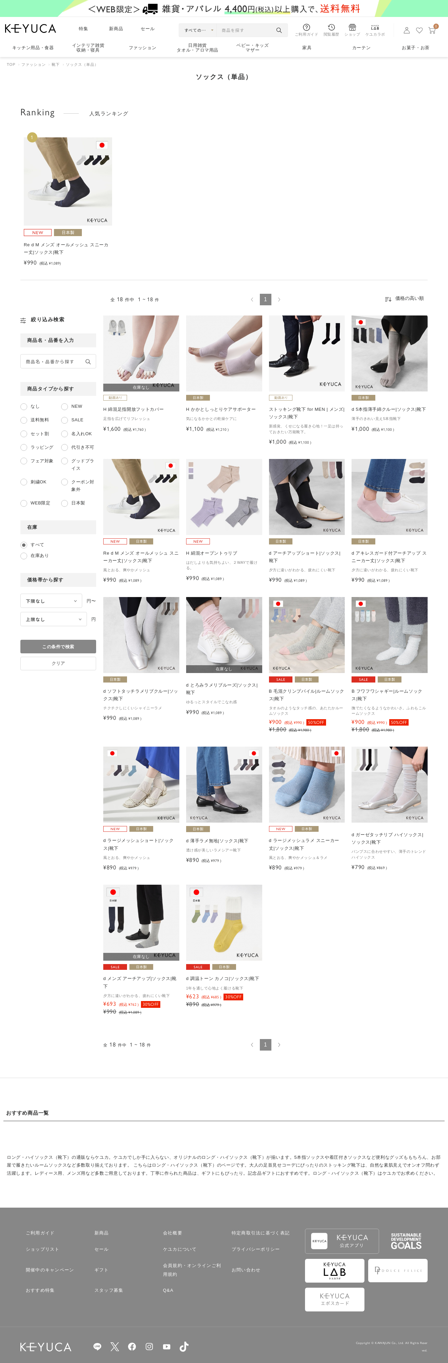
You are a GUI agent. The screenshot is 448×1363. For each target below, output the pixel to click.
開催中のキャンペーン (50, 1269)
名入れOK (81, 433)
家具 (306, 47)
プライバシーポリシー (256, 1249)
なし (35, 406)
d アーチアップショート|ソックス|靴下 (305, 557)
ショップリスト (43, 1249)
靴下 (56, 64)
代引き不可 (82, 447)
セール (148, 28)
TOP (11, 64)
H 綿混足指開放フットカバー (133, 409)
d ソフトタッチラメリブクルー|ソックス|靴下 (140, 695)
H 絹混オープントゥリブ (211, 553)
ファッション (143, 47)
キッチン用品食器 (33, 47)
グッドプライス (82, 464)
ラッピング (42, 447)
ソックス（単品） (82, 64)
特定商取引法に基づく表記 (261, 1232)
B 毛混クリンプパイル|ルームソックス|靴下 (306, 695)
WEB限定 (40, 502)
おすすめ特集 (40, 1290)
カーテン (361, 47)
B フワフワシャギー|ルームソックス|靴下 (387, 695)
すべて (37, 544)
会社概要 (172, 1232)
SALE (77, 419)
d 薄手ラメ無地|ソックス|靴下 (217, 840)
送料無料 (40, 419)
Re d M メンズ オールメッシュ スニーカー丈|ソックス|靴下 (141, 557)
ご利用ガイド (40, 1232)
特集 (84, 28)
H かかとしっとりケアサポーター (221, 409)
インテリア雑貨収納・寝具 (88, 48)
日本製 (78, 502)
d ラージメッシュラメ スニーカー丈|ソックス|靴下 (304, 844)
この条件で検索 (58, 646)
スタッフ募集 (109, 1290)
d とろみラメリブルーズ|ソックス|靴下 (222, 689)
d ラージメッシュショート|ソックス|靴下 (138, 844)
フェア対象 (42, 460)
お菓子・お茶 (416, 47)
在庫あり (40, 555)
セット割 (40, 433)
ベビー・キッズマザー (252, 48)
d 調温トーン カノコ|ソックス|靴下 (222, 978)
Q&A (168, 1290)
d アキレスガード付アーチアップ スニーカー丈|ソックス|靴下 (389, 557)
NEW (76, 406)
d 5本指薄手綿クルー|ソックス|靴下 (389, 409)
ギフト (101, 1269)
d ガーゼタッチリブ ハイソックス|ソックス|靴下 (388, 838)
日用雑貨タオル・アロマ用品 (197, 48)
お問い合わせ (246, 1269)
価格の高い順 (409, 298)
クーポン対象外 (82, 485)
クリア (58, 663)
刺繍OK (39, 481)
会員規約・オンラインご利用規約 (192, 1270)
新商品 (116, 28)
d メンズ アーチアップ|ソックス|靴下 (140, 982)
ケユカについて (180, 1249)
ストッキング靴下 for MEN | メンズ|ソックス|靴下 (307, 413)
